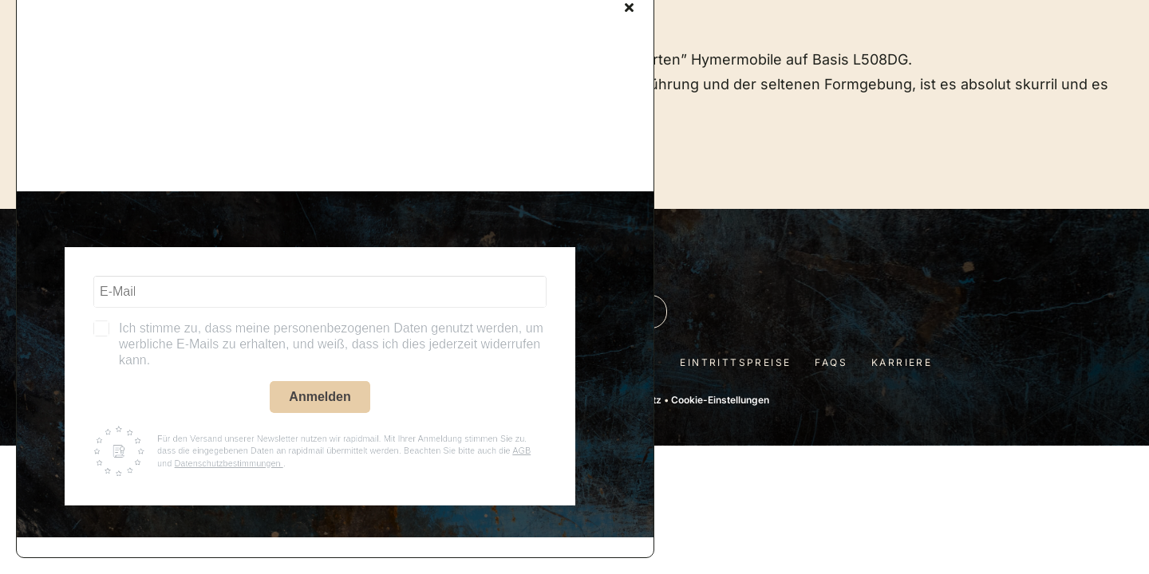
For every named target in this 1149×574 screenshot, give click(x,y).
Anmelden (319, 396)
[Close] (629, 7)
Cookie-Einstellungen (720, 400)
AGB (521, 450)
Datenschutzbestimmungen (228, 463)
